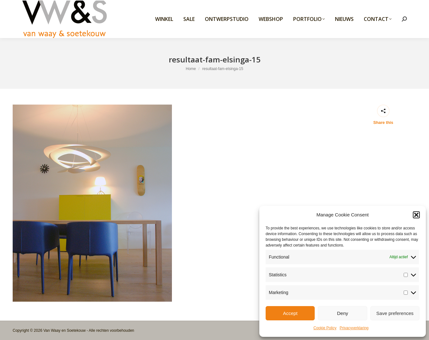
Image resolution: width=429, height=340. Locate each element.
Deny (342, 313)
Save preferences (395, 313)
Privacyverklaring (354, 328)
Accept (290, 313)
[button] (416, 215)
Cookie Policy (325, 328)
